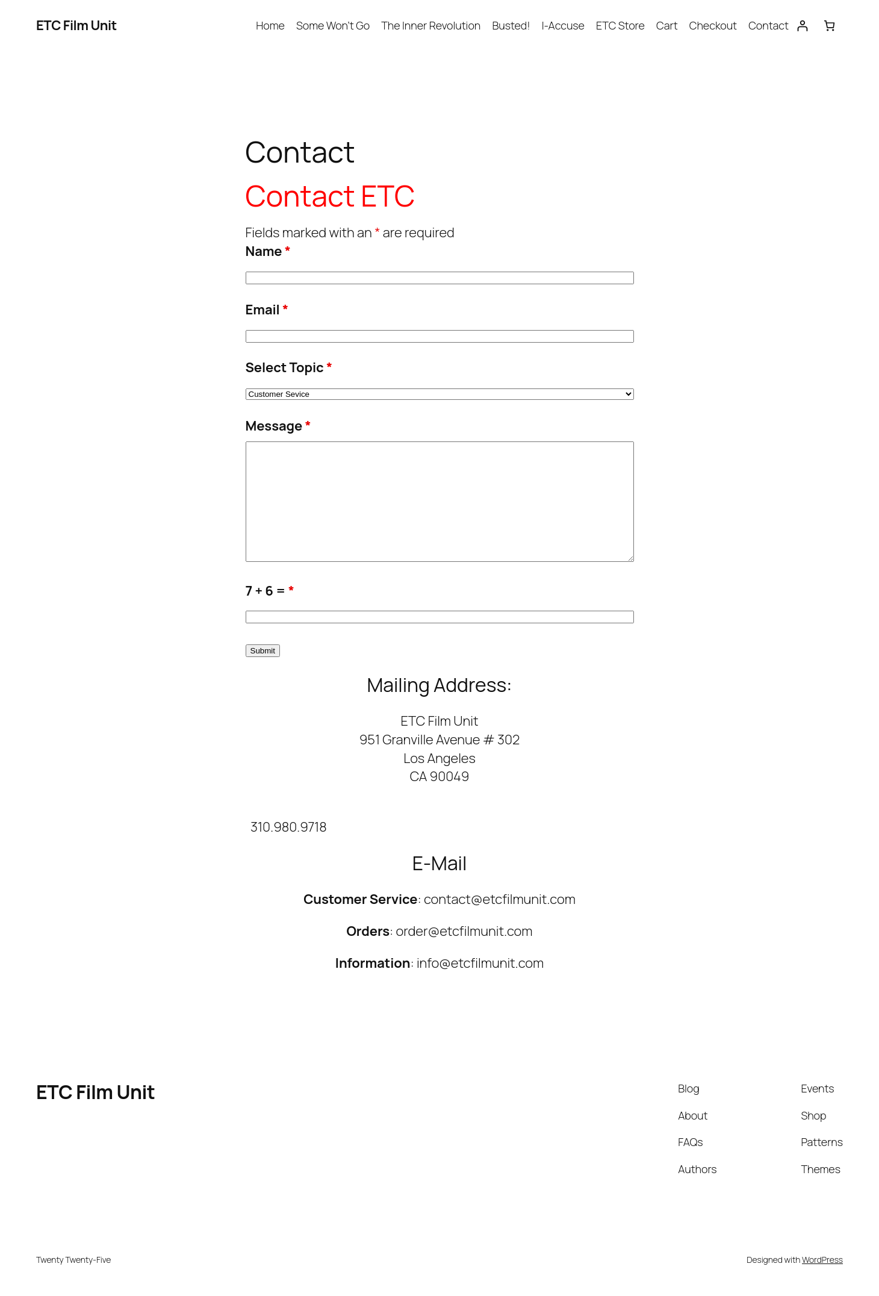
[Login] (802, 25)
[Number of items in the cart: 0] (829, 25)
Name (268, 251)
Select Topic (289, 367)
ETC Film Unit (76, 25)
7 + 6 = (270, 591)
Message (278, 426)
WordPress (822, 1259)
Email (267, 310)
